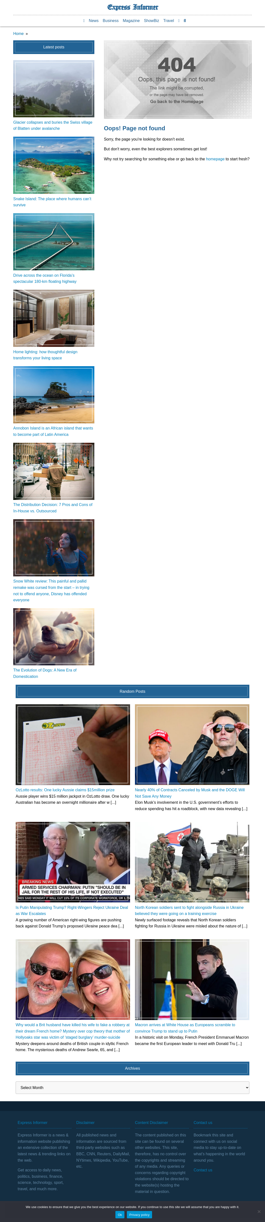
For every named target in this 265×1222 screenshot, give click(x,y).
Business (111, 21)
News (94, 21)
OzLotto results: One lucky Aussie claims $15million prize (65, 790)
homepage (215, 159)
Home (18, 34)
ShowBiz (151, 21)
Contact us (203, 1170)
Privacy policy (139, 1215)
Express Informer (132, 7)
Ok (120, 1215)
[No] (258, 1211)
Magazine (131, 21)
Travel (168, 21)
